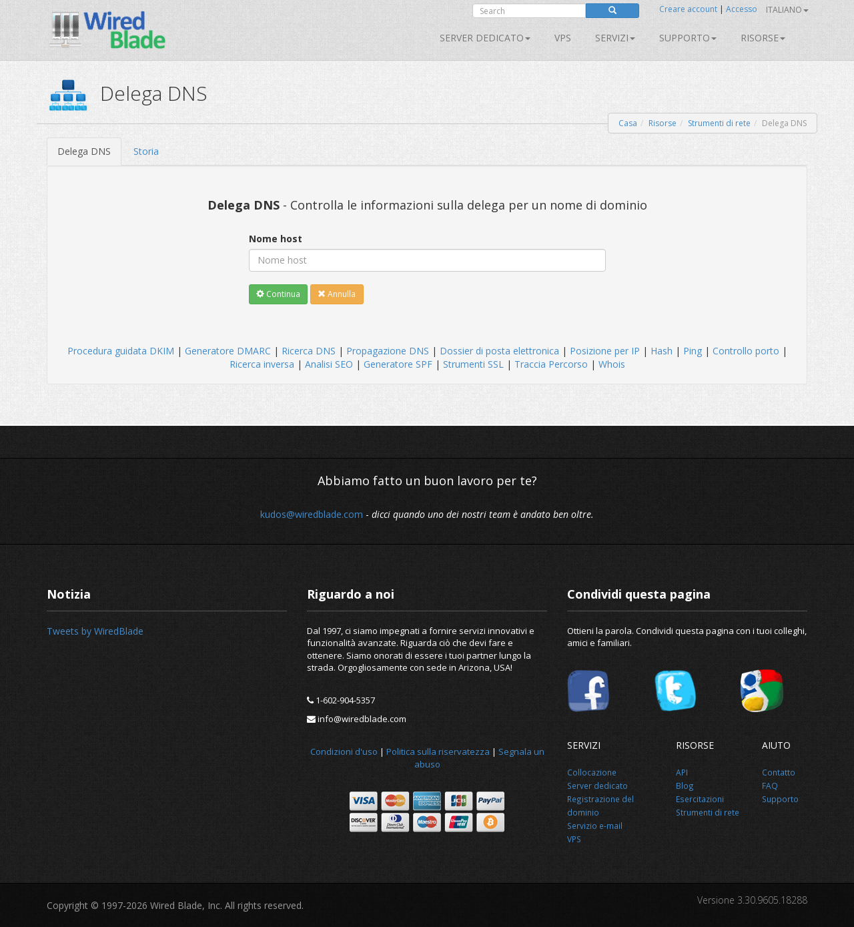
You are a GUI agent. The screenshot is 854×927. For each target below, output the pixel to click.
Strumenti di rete (719, 123)
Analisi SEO (329, 364)
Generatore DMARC (228, 350)
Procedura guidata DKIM (120, 350)
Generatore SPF (398, 364)
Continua (278, 294)
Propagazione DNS (387, 350)
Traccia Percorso (551, 364)
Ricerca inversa (262, 364)
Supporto (688, 37)
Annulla (337, 294)
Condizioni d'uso (344, 751)
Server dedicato (485, 37)
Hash (662, 350)
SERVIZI (615, 37)
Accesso (741, 9)
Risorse (763, 37)
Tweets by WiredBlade (95, 631)
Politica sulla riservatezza (438, 751)
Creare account (688, 9)
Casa (627, 123)
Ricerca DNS (309, 350)
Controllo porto (746, 350)
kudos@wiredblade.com (311, 514)
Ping (692, 350)
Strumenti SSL (473, 364)
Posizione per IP (605, 350)
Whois (611, 364)
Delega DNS (84, 151)
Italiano (787, 9)
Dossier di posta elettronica (499, 350)
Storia (146, 151)
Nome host (275, 238)
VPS (562, 37)
